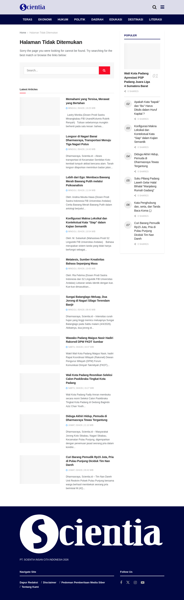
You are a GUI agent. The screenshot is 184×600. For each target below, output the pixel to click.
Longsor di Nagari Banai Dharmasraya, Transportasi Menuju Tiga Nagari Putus (88, 140)
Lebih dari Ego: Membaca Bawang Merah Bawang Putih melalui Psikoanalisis (88, 181)
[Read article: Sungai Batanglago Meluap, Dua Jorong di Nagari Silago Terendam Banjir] (40, 309)
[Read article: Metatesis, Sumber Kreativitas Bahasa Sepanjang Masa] (40, 272)
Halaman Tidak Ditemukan (44, 32)
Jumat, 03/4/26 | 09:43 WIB (79, 470)
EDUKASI (115, 19)
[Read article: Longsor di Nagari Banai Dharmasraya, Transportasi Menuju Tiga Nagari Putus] (40, 149)
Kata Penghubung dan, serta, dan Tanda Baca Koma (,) (147, 206)
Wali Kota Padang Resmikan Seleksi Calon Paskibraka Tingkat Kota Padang (89, 378)
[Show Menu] (162, 7)
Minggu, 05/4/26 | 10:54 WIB (80, 231)
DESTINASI (135, 19)
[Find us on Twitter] (128, 582)
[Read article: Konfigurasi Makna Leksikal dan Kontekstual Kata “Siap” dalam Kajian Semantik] (40, 231)
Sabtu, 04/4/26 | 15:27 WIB (80, 388)
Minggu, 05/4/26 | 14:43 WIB (80, 149)
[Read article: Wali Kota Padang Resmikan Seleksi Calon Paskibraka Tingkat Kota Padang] (40, 387)
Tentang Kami (30, 586)
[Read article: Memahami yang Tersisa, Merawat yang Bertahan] (40, 111)
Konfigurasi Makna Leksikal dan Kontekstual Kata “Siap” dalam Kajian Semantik (86, 222)
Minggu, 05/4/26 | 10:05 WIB (80, 269)
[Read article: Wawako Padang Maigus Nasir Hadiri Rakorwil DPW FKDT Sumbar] (40, 350)
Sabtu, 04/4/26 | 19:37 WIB (80, 347)
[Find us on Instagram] (135, 582)
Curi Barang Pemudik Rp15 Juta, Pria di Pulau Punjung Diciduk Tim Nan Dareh (90, 460)
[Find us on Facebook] (121, 582)
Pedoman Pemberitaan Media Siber (83, 582)
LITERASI (155, 19)
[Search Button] (154, 7)
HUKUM (63, 19)
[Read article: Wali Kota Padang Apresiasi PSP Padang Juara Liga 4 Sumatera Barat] (142, 56)
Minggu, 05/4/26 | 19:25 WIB (80, 108)
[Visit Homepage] (32, 7)
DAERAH (97, 19)
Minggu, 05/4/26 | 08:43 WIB (80, 310)
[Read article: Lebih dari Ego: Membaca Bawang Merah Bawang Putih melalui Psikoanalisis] (40, 189)
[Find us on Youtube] (142, 582)
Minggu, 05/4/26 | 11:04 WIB (80, 190)
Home (23, 32)
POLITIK (79, 19)
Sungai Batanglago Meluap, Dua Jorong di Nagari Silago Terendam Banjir (88, 300)
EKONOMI (45, 19)
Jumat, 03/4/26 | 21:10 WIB (79, 425)
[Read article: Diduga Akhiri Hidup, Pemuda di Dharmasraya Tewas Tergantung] (40, 428)
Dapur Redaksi (29, 582)
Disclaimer (49, 582)
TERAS (27, 19)
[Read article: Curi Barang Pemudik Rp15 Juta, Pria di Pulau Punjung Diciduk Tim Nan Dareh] (40, 469)
